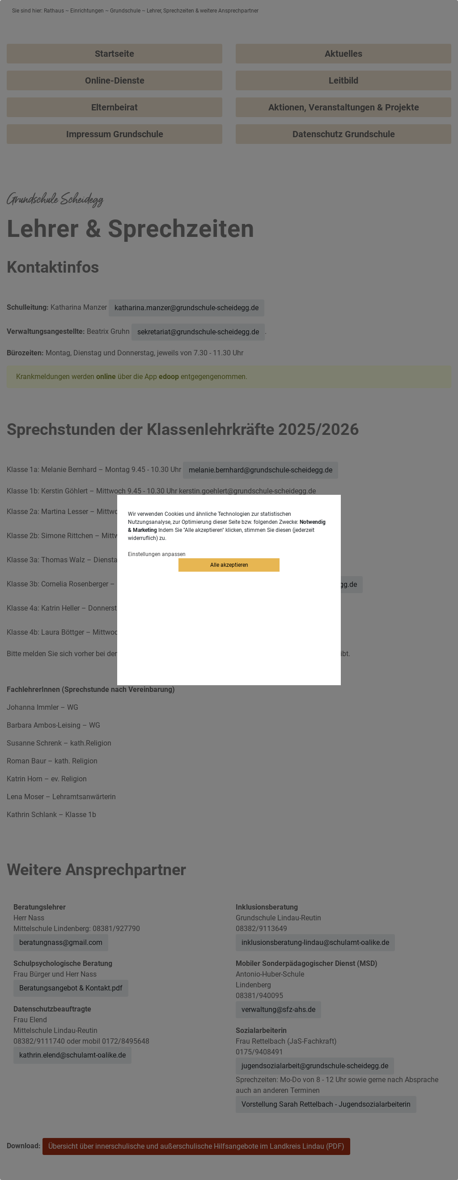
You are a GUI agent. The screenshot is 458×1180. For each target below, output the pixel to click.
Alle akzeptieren (229, 565)
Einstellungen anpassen (157, 554)
